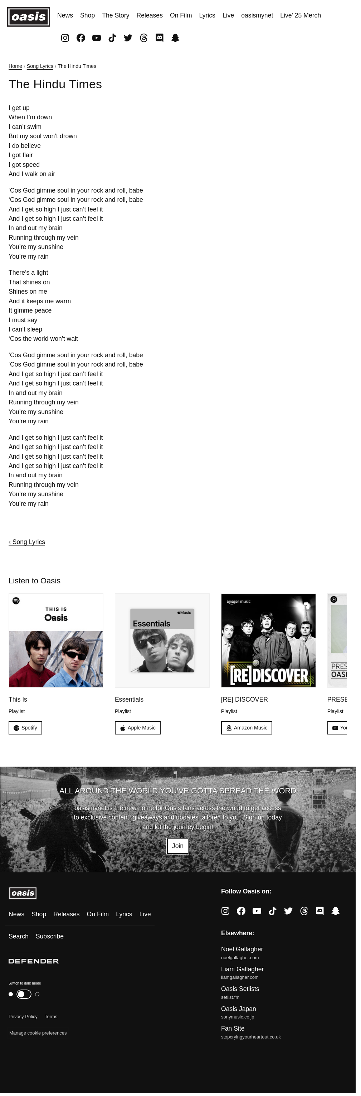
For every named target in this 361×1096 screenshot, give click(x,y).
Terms (51, 1016)
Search (19, 936)
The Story (115, 15)
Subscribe (50, 936)
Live (228, 15)
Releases (150, 15)
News (65, 15)
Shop (87, 15)
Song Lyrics (40, 66)
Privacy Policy (23, 1016)
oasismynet (257, 15)
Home (15, 66)
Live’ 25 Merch (300, 15)
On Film (181, 15)
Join (178, 846)
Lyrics (207, 15)
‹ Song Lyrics (27, 541)
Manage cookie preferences (38, 1033)
